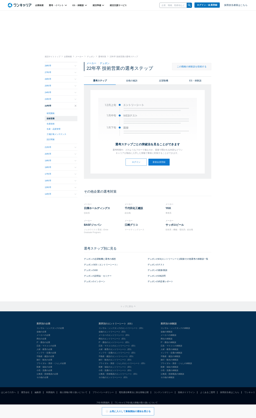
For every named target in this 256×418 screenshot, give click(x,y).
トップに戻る (128, 306)
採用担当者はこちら (229, 392)
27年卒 (60, 72)
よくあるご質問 (207, 392)
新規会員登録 (159, 162)
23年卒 (60, 99)
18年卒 (60, 167)
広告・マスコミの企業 (46, 346)
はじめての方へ (8, 392)
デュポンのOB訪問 (157, 276)
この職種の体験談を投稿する (192, 66)
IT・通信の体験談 (168, 342)
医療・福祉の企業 (44, 367)
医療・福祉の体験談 (169, 367)
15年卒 (60, 187)
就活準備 (99, 5)
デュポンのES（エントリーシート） (101, 264)
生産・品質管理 (53, 129)
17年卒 (60, 174)
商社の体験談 (166, 339)
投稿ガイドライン (186, 392)
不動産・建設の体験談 (170, 356)
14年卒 (60, 194)
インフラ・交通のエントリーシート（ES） (117, 353)
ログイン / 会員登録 (207, 5)
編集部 (38, 392)
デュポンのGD (91, 270)
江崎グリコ (131, 224)
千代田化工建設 (134, 208)
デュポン (105, 63)
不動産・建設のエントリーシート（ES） (117, 356)
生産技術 (51, 124)
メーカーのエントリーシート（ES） (115, 335)
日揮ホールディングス (97, 208)
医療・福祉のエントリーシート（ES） (116, 367)
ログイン (136, 162)
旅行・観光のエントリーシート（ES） (116, 360)
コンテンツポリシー (163, 392)
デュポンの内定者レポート (160, 281)
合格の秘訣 (131, 80)
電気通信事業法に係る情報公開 (134, 392)
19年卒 (60, 160)
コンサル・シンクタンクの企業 (50, 328)
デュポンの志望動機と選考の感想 (100, 259)
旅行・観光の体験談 (169, 360)
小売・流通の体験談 (169, 370)
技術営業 (51, 118)
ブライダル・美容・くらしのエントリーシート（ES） (122, 363)
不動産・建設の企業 (45, 356)
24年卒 (60, 92)
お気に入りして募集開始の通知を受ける (128, 411)
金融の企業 (41, 332)
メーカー (92, 63)
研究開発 (51, 113)
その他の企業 (42, 377)
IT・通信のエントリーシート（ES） (114, 342)
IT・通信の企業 (43, 342)
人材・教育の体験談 (169, 349)
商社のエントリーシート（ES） (113, 339)
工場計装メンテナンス (56, 134)
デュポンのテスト (156, 264)
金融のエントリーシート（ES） (113, 332)
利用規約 (50, 392)
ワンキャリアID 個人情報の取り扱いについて (136, 402)
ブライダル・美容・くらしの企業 (51, 363)
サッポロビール (175, 224)
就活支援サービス (118, 5)
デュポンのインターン (94, 281)
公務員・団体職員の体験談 (172, 374)
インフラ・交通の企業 (46, 353)
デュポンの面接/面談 (157, 270)
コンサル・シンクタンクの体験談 (175, 328)
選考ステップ (100, 80)
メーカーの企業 (43, 335)
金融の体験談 (166, 332)
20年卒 (60, 154)
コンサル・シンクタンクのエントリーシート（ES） (121, 328)
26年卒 (60, 79)
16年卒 (60, 180)
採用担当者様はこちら (236, 5)
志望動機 (163, 80)
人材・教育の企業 (44, 349)
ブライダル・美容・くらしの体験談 (176, 363)
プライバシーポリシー (103, 392)
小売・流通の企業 (44, 370)
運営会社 (25, 392)
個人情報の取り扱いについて (73, 392)
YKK (168, 208)
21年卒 (60, 147)
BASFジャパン (93, 224)
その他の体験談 (167, 377)
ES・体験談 (79, 5)
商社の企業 (41, 339)
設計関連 (51, 139)
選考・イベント (58, 5)
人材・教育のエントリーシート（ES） (116, 349)
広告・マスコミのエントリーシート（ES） (117, 346)
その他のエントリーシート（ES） (114, 377)
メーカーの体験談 (168, 335)
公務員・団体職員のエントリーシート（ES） (118, 374)
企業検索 (39, 5)
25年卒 (60, 85)
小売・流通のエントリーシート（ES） (116, 370)
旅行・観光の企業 (44, 360)
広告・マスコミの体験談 (171, 346)
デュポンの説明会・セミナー (98, 276)
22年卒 (60, 106)
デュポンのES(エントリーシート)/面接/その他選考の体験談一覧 (178, 259)
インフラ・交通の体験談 (171, 353)
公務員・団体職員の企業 (47, 374)
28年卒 (60, 65)
